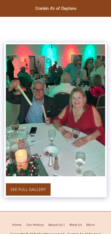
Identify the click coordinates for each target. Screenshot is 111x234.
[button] (6, 8)
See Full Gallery (28, 189)
